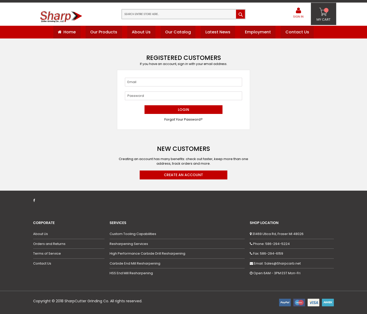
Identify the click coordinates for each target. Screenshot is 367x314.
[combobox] (183, 14)
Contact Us (42, 263)
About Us (40, 234)
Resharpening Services (129, 244)
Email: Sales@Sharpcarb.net (277, 263)
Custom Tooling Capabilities (133, 234)
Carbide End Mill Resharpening (135, 263)
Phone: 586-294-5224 (271, 243)
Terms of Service (47, 254)
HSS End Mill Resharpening (131, 273)
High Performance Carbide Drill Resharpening (147, 254)
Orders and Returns (49, 244)
